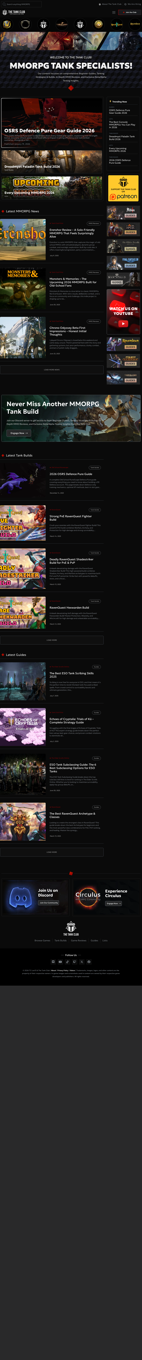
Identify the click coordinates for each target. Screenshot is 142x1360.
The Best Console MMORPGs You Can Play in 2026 (122, 125)
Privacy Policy (62, 970)
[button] (72, 13)
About (53, 970)
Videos (72, 970)
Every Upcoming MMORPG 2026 (117, 149)
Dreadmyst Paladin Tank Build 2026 (122, 137)
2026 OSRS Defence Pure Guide (120, 161)
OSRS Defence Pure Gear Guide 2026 (49, 131)
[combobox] (21, 4)
